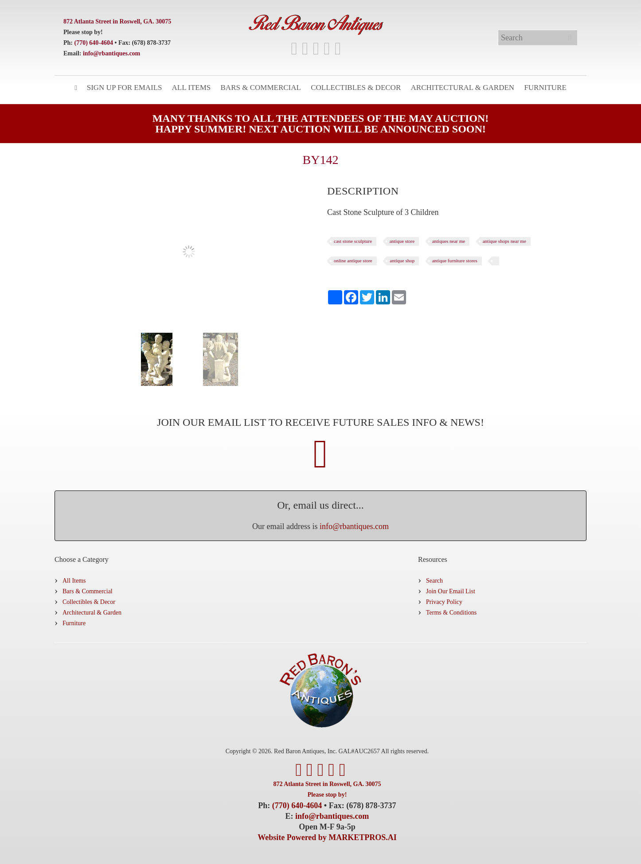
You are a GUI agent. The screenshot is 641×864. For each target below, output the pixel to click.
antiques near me (448, 241)
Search (434, 580)
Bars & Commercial (261, 87)
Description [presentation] (363, 191)
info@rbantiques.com (111, 53)
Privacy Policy (444, 602)
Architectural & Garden (463, 87)
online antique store (353, 260)
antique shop (402, 260)
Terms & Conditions (451, 612)
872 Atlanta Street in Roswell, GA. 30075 (117, 21)
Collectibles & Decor (356, 87)
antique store (402, 241)
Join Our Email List (450, 591)
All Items (191, 87)
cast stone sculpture (353, 241)
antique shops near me (504, 241)
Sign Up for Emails (124, 87)
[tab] (363, 191)
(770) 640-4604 (93, 42)
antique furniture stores (454, 260)
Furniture (545, 87)
